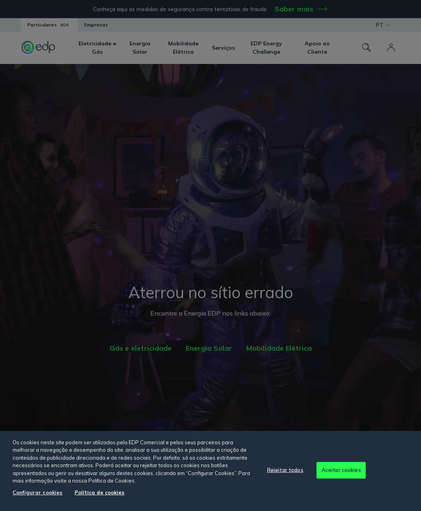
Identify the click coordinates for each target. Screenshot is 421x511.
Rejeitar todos (285, 470)
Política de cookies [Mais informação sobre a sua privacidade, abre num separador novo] (99, 492)
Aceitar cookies (341, 470)
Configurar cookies (37, 492)
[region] (210, 471)
